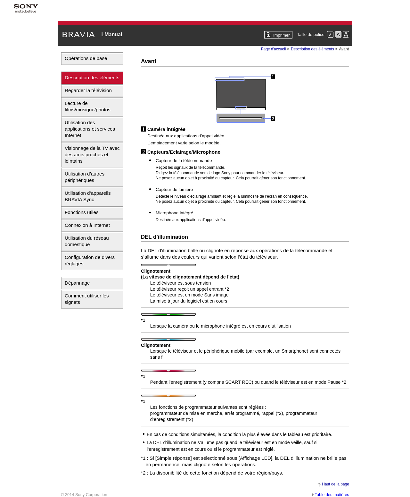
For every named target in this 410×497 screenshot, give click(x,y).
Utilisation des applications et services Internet (90, 129)
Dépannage (77, 283)
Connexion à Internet (87, 225)
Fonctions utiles (82, 212)
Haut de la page (335, 484)
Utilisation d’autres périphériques (84, 177)
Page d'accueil (273, 49)
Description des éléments (92, 77)
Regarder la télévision (88, 90)
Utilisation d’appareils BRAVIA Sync (88, 196)
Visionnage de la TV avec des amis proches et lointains (92, 154)
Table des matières (332, 494)
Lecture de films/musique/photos (88, 106)
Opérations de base (86, 58)
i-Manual (111, 34)
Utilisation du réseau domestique (87, 241)
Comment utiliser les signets (87, 299)
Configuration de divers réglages (90, 260)
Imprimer (281, 35)
